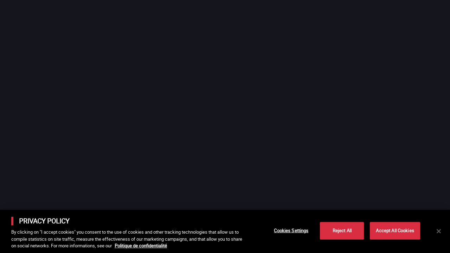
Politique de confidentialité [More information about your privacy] (141, 245)
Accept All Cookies (395, 230)
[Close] (438, 231)
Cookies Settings (291, 230)
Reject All (342, 230)
